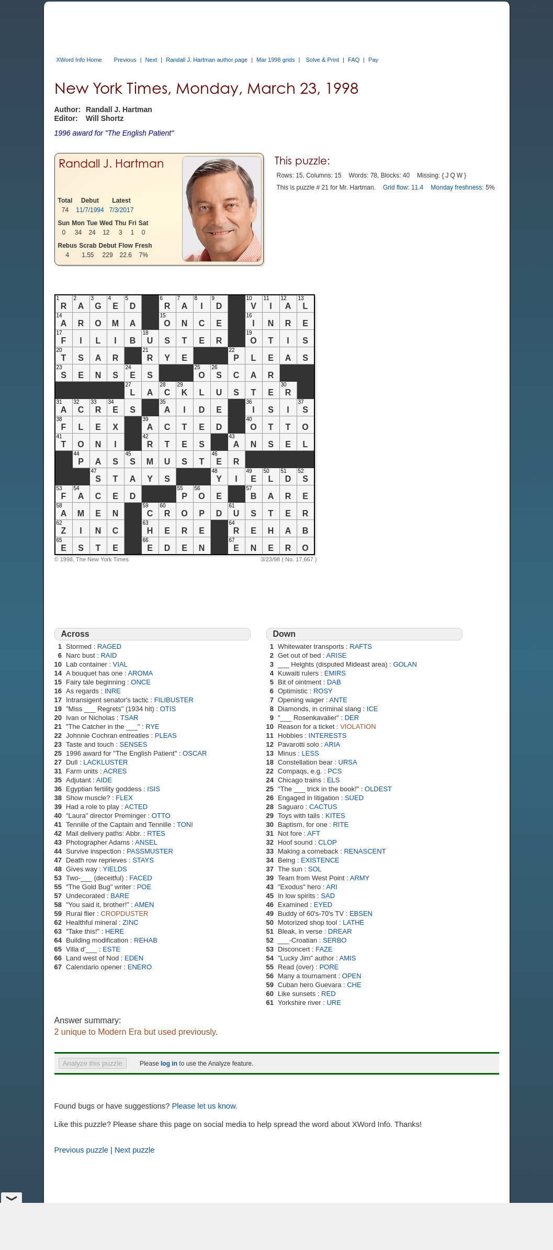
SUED (354, 798)
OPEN (352, 976)
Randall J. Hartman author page (206, 60)
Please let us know (203, 1106)
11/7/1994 (90, 210)
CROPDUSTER (124, 913)
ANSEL (146, 842)
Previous (125, 60)
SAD (328, 896)
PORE (328, 967)
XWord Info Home (79, 60)
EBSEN (361, 913)
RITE (340, 824)
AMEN (144, 905)
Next (151, 60)
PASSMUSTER (150, 851)
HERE (114, 931)
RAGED (109, 646)
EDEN (134, 958)
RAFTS (360, 646)
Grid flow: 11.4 (403, 187)
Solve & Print (322, 60)
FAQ (353, 60)
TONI (185, 824)
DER (352, 718)
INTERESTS (328, 735)
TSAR (129, 718)
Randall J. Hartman (111, 163)
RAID (108, 655)
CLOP (327, 842)
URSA (347, 762)
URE (333, 1002)
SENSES (134, 744)
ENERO (140, 967)
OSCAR (195, 753)
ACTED (136, 807)
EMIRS (335, 673)
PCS (335, 771)
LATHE (353, 922)
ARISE (336, 655)
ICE (372, 709)
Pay (373, 60)
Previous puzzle (81, 1150)
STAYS (143, 860)
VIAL (120, 664)
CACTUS (323, 807)
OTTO (161, 816)
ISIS (153, 789)
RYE (152, 727)
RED (328, 994)
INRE (113, 691)
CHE (354, 985)
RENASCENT (365, 851)
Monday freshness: (457, 187)
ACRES (115, 771)
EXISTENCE (320, 860)
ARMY (360, 878)
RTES (156, 833)
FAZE (324, 949)
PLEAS (166, 735)
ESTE (111, 949)
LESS (310, 753)
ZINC (130, 922)
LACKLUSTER (105, 762)
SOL (315, 869)
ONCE (141, 682)
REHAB (145, 940)
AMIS (348, 958)
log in (169, 1063)
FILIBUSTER (174, 700)
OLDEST (378, 789)
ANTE (338, 700)
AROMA (140, 673)
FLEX (124, 798)
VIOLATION (358, 727)
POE (144, 887)
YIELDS (115, 869)
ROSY (323, 691)
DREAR (340, 931)
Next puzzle (135, 1150)
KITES (335, 816)
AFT (313, 833)
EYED (323, 905)
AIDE (104, 780)
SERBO (335, 940)
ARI (331, 887)
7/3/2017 (121, 210)
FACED (140, 878)
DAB (334, 682)
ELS (333, 780)
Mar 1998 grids (275, 60)
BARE (119, 896)
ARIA (332, 744)
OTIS (168, 709)
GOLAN (405, 664)
